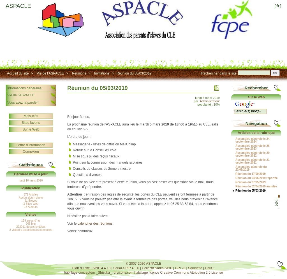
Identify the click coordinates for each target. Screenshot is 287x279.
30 (276, 204)
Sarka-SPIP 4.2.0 (126, 268)
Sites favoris (31, 123)
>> (275, 73)
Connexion (31, 152)
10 (276, 199)
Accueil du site (18, 73)
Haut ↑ (210, 268)
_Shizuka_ (104, 273)
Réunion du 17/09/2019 (250, 174)
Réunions (79, 73)
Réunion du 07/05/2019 (250, 182)
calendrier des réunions (95, 223)
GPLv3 (180, 268)
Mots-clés (31, 116)
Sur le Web (30, 129)
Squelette (195, 268)
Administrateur (210, 101)
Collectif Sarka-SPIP (157, 268)
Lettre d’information (31, 145)
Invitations (101, 73)
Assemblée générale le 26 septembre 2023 (252, 147)
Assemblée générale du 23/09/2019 (251, 168)
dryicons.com (123, 273)
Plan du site (81, 268)
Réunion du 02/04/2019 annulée (256, 186)
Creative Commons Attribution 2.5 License (191, 273)
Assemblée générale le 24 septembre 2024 (252, 140)
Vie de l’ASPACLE (50, 73)
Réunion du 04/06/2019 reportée (256, 178)
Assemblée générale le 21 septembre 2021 (252, 161)
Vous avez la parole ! (22, 102)
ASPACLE (18, 6)
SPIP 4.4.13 (101, 268)
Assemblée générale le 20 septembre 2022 (252, 154)
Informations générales (24, 88)
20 (276, 201)
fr (277, 5)
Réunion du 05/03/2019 (133, 73)
